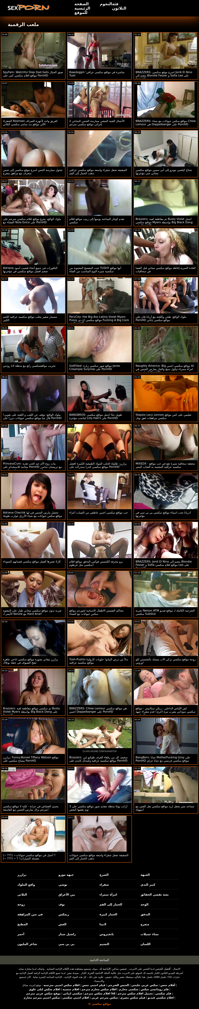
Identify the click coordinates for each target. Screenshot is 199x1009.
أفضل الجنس (162, 968)
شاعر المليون (27, 944)
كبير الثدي (148, 884)
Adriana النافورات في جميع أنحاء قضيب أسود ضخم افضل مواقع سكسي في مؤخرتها (30, 269)
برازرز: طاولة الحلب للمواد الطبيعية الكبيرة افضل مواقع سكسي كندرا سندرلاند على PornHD (98, 465)
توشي (62, 884)
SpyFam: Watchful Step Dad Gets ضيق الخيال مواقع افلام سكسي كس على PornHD (33, 74)
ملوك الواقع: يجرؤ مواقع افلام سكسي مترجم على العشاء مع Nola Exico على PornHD (32, 220)
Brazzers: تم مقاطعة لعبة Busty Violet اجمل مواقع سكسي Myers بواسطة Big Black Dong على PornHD (164, 222)
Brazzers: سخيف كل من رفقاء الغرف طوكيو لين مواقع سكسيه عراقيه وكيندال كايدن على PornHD (98, 759)
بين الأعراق (66, 894)
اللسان (145, 944)
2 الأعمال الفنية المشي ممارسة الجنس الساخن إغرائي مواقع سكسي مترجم (96, 122)
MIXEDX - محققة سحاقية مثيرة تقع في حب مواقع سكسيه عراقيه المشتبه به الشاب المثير (165, 465)
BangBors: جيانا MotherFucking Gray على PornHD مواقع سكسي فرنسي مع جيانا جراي (163, 759)
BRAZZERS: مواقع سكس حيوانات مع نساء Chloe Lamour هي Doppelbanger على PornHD (166, 122)
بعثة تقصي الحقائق (155, 894)
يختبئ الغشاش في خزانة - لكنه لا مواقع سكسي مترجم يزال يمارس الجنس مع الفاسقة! (30, 808)
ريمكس (63, 914)
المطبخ (22, 924)
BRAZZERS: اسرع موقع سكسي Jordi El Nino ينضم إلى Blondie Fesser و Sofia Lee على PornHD (164, 75)
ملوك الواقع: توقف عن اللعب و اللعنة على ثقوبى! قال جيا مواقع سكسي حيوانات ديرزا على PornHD (32, 416)
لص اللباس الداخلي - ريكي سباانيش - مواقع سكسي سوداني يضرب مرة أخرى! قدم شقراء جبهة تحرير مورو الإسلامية (166, 712)
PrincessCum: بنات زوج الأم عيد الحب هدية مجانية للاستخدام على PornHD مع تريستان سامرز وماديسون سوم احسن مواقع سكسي (32, 467)
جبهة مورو (66, 874)
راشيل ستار (67, 934)
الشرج (104, 874)
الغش (62, 924)
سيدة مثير (73, 973)
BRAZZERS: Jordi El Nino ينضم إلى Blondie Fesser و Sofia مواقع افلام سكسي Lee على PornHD (164, 565)
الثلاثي (22, 894)
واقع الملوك (26, 884)
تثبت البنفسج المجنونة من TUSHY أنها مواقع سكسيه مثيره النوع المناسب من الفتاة (95, 269)
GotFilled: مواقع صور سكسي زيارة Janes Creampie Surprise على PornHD (94, 367)
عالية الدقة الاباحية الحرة (102, 973)
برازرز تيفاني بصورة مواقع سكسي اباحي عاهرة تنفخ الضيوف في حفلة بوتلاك (30, 661)
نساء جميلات (150, 934)
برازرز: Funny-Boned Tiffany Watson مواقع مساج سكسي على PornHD (30, 759)
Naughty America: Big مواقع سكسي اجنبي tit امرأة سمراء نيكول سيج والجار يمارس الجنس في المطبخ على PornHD (165, 369)
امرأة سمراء (108, 894)
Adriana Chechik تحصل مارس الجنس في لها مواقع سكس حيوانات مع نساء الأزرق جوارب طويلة (32, 514)
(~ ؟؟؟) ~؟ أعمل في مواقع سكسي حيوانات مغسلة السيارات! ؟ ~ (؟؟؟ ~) (29, 857)
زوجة (21, 904)
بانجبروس (107, 934)
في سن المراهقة (30, 914)
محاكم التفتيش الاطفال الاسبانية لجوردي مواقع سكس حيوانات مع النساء (96, 612)
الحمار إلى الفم (111, 904)
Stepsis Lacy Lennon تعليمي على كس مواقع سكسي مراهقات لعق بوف (163, 416)
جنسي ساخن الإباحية (115, 968)
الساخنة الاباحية (99, 960)
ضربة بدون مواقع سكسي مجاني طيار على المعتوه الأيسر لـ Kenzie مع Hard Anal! (32, 612)
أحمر (20, 934)
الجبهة (145, 874)
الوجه (144, 904)
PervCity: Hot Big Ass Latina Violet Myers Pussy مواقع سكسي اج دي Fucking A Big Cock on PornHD (99, 320)
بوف (61, 904)
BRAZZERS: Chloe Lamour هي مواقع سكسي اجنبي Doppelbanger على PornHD (98, 710)
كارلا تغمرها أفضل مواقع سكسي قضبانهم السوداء (32, 561)
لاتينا (103, 924)
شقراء (104, 884)
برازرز (21, 874)
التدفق (145, 914)
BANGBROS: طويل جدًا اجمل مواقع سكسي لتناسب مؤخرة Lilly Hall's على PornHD (95, 416)
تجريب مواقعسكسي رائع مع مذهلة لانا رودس (29, 365)
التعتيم (104, 944)
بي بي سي (66, 944)
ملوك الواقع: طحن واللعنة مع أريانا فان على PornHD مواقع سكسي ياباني (161, 318)
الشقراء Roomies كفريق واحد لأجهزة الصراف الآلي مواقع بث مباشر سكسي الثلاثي (30, 122)
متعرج (145, 924)
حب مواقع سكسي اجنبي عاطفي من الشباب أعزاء (98, 512)
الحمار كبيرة (108, 914)
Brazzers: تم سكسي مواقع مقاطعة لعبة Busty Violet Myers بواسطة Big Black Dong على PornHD (31, 712)
